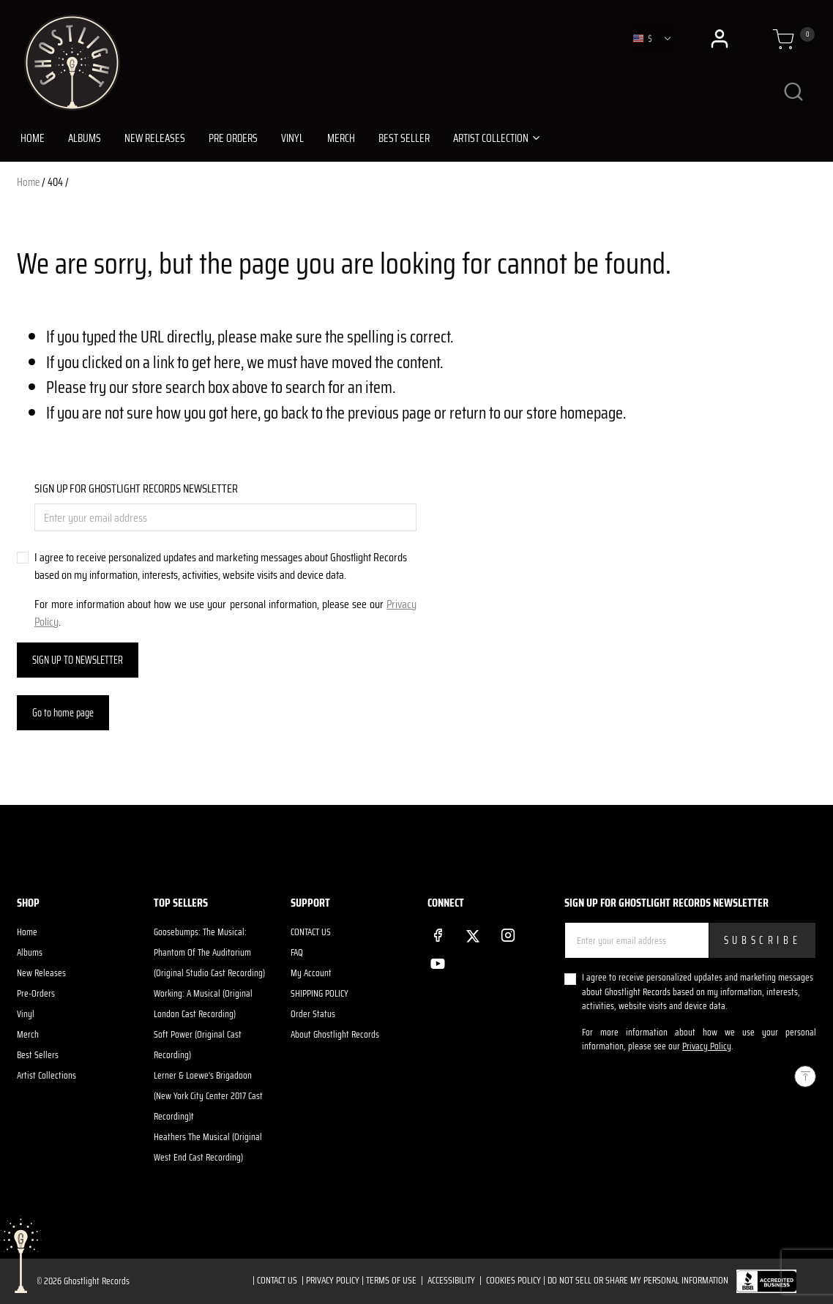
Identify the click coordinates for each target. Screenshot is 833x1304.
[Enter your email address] (225, 517)
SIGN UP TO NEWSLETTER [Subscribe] (77, 660)
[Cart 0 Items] (783, 40)
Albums (29, 952)
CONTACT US (311, 932)
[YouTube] (437, 961)
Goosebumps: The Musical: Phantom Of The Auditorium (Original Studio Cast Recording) (209, 952)
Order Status (313, 1014)
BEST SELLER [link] (404, 138)
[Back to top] (805, 1076)
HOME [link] (32, 138)
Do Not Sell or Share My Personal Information (638, 1280)
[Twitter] (473, 933)
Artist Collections (46, 1075)
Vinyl (25, 1014)
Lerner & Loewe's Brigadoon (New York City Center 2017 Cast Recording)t (208, 1096)
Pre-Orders (36, 993)
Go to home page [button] (63, 713)
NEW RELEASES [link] (154, 138)
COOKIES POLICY (513, 1280)
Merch (28, 1034)
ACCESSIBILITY (451, 1280)
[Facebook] (437, 932)
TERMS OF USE (391, 1280)
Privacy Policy (706, 1046)
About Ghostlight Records (335, 1034)
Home (28, 182)
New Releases (41, 973)
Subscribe (762, 940)
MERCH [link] (341, 138)
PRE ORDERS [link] (233, 138)
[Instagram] (508, 932)
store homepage (574, 413)
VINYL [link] (292, 138)
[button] (721, 39)
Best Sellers (38, 1055)
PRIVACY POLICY (332, 1280)
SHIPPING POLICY (319, 993)
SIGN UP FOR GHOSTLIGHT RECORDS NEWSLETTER (136, 489)
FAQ (297, 952)
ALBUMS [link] (84, 138)
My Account (311, 973)
